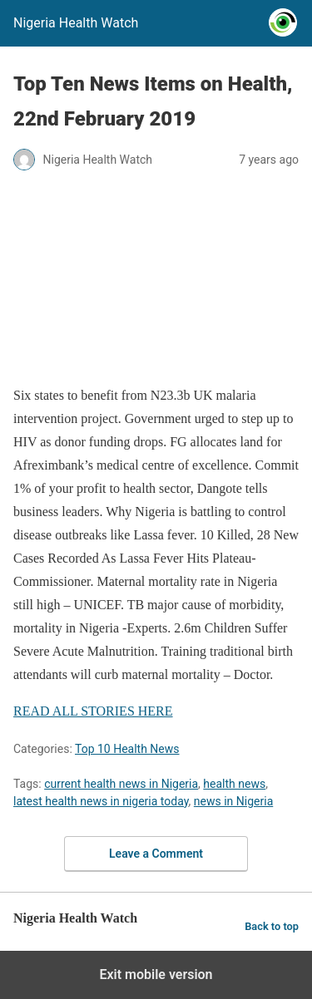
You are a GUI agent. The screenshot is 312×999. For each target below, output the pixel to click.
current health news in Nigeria (121, 783)
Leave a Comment (156, 853)
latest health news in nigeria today (101, 801)
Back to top (272, 926)
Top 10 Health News (127, 748)
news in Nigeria (233, 801)
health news (234, 783)
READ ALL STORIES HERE (93, 711)
